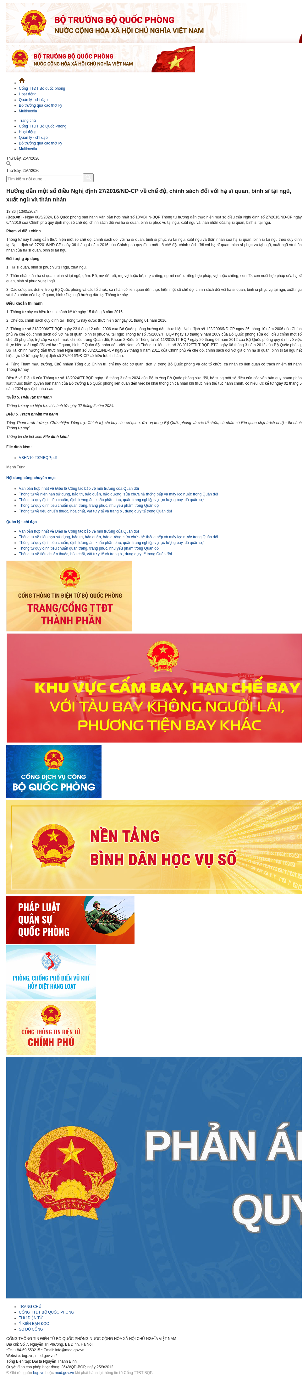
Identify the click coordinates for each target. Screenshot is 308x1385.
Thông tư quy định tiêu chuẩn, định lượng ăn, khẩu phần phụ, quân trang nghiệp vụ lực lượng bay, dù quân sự (111, 500)
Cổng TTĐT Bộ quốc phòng (42, 88)
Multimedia (28, 111)
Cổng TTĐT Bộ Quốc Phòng (42, 126)
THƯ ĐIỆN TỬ (30, 1318)
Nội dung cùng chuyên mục (31, 478)
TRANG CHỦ (30, 1306)
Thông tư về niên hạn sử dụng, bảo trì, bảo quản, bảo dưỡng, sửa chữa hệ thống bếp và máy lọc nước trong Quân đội (118, 494)
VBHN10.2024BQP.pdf (38, 457)
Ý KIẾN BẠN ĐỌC (34, 1323)
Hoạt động (27, 94)
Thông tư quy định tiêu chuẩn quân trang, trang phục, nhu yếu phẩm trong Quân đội (89, 505)
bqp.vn (38, 1373)
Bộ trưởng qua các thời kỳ (40, 105)
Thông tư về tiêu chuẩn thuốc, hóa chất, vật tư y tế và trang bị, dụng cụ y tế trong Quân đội (95, 511)
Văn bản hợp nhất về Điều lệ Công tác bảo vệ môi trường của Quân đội (79, 488)
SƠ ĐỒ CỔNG (31, 1329)
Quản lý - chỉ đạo (33, 100)
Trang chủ (27, 120)
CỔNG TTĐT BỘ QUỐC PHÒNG (46, 1312)
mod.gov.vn (64, 1373)
